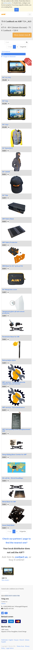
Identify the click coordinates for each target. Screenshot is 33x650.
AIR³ (3, 54)
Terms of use (20, 646)
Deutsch (21, 640)
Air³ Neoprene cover (9, 289)
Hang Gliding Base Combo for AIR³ (14, 454)
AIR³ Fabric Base (8, 219)
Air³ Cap (5, 195)
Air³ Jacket (6, 172)
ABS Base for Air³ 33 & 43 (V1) (12, 266)
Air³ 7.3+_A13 (6, 77)
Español (3, 642)
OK (16, 9)
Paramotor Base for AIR (10, 337)
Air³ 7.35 (5, 101)
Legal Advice (10, 648)
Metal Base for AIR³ (9, 502)
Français (16, 640)
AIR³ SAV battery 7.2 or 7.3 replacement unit (16, 430)
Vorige (10, 47)
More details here (22, 35)
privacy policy (8, 3)
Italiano (27, 640)
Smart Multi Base (8, 525)
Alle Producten (6, 51)
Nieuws (3, 603)
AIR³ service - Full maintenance (13, 407)
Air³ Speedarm (7, 148)
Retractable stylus (9, 360)
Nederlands (4, 640)
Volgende (23, 47)
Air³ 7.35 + (5, 124)
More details (5, 580)
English (11, 640)
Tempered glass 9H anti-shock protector (13, 312)
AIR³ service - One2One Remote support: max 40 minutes (13, 383)
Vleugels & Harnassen (9, 56)
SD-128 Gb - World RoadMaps (12, 478)
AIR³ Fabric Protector (9, 242)
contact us (21, 557)
